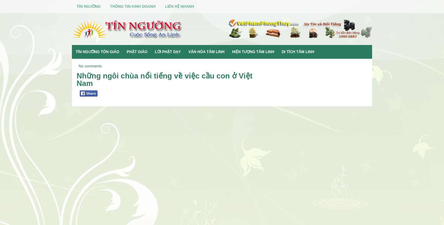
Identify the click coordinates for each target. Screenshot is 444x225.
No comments (90, 66)
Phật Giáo (137, 52)
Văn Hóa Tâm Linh (206, 52)
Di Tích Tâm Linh (298, 52)
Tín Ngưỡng (89, 6)
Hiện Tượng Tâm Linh (253, 52)
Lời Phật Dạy (168, 52)
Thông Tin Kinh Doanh (133, 6)
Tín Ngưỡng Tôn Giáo (97, 52)
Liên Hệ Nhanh (179, 6)
